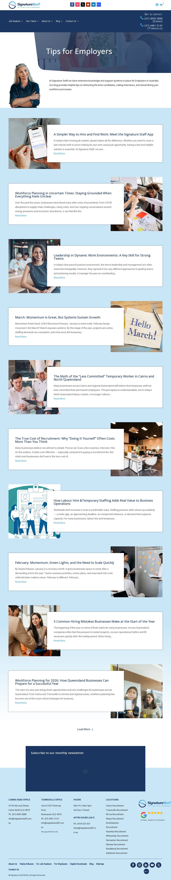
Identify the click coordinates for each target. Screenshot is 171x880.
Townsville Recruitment (117, 810)
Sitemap (100, 864)
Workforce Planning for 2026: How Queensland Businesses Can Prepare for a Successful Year (62, 682)
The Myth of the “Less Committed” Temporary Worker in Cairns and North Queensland (104, 378)
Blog (58, 21)
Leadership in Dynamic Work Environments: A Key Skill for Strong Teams (102, 257)
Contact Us (71, 21)
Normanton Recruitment (117, 840)
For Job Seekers (44, 864)
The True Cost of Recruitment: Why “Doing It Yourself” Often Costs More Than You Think (65, 440)
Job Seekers (14, 21)
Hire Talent (31, 21)
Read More (59, 153)
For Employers (60, 864)
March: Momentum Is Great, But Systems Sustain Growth (57, 317)
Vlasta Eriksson (27, 864)
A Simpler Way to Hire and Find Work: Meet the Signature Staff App (103, 134)
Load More (83, 729)
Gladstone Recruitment (116, 853)
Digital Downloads (78, 864)
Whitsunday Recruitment (117, 836)
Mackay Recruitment (115, 844)
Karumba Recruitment (116, 831)
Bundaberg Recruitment (117, 848)
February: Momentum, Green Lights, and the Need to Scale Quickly (64, 562)
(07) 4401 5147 (153, 25)
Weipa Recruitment (115, 818)
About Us (46, 21)
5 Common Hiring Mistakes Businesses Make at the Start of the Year (104, 621)
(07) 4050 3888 (153, 18)
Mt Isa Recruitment (115, 814)
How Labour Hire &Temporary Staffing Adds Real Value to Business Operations (103, 502)
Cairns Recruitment (115, 805)
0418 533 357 (83, 823)
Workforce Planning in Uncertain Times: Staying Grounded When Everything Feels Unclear (63, 194)
